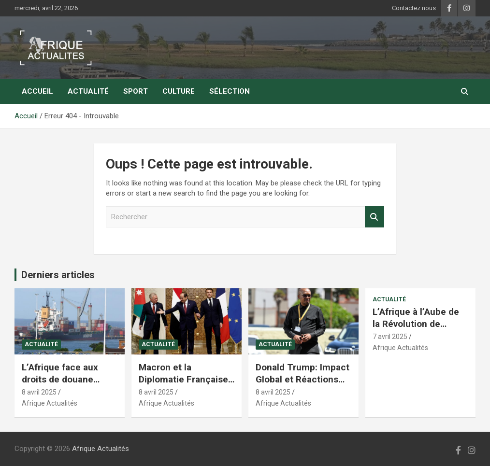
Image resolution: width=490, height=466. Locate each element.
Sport (135, 91)
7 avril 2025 (390, 336)
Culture (178, 91)
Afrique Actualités (49, 403)
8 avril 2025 (39, 392)
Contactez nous (414, 8)
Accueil (37, 91)
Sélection (229, 91)
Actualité (88, 91)
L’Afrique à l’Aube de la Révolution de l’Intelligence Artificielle (416, 329)
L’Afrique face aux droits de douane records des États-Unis (61, 385)
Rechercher (374, 217)
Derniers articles (58, 275)
